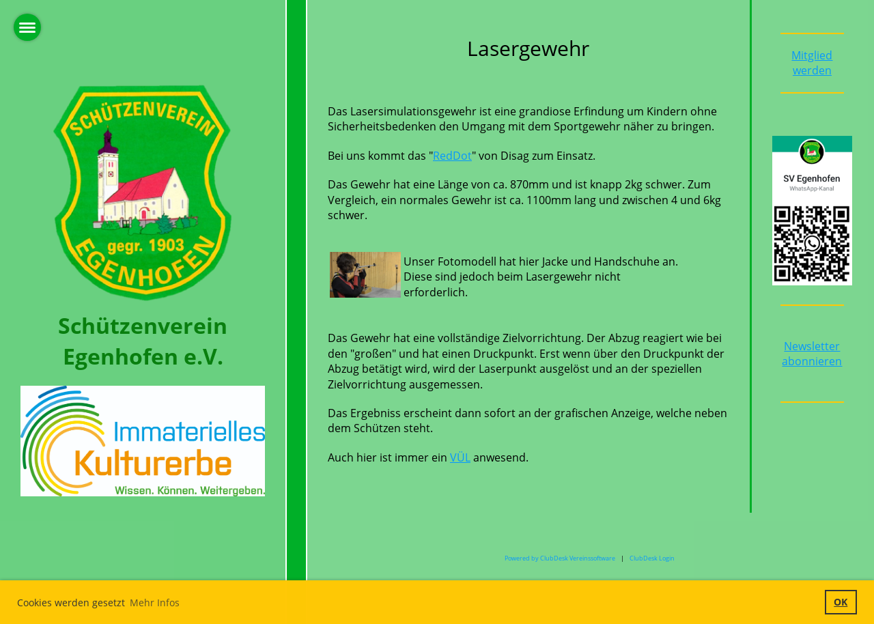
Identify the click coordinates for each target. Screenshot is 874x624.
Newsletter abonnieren (812, 354)
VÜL (460, 457)
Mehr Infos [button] (155, 602)
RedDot (452, 155)
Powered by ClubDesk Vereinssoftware (560, 558)
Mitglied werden (811, 63)
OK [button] (840, 601)
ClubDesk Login (652, 558)
